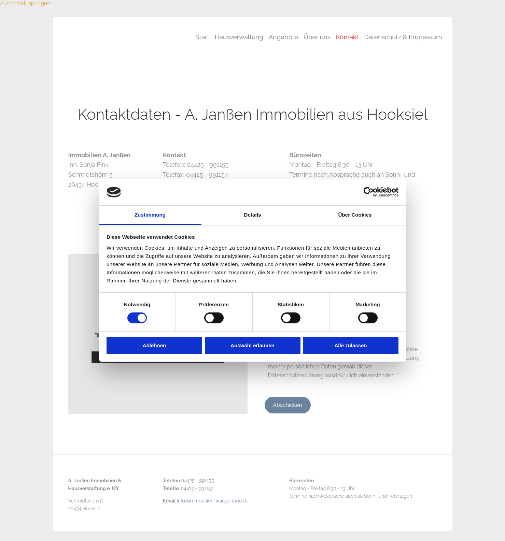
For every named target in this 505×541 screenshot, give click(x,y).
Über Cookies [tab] (355, 215)
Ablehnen (154, 345)
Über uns (313, 36)
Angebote (278, 36)
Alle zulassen (350, 345)
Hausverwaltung (231, 36)
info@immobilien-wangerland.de (213, 500)
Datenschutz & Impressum (402, 36)
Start (193, 36)
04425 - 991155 (197, 480)
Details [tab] (252, 215)
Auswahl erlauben (252, 345)
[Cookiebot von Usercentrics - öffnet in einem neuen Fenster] (368, 192)
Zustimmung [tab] (150, 215)
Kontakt (345, 36)
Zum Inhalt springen (25, 3)
